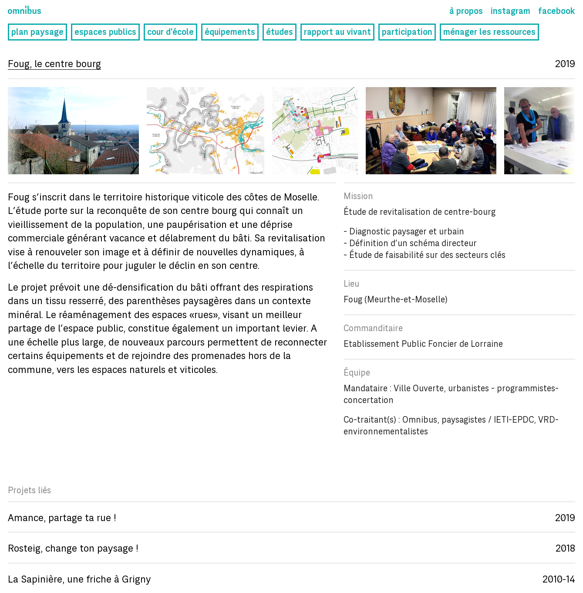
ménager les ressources (489, 33)
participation (407, 33)
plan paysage (37, 33)
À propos (466, 12)
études (279, 33)
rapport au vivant (337, 33)
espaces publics (105, 33)
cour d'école (170, 33)
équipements (230, 33)
